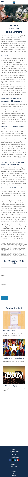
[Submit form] (4, 298)
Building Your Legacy (10, 386)
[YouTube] (18, 460)
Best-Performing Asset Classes (13, 358)
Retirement (14, 466)
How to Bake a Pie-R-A (10, 331)
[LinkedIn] (15, 460)
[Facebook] (10, 460)
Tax (14, 473)
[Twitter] (13, 460)
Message (3, 284)
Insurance (14, 471)
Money (14, 475)
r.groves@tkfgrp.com (14, 457)
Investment (14, 468)
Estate (14, 469)
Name (3, 266)
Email (3, 275)
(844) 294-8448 (15, 451)
